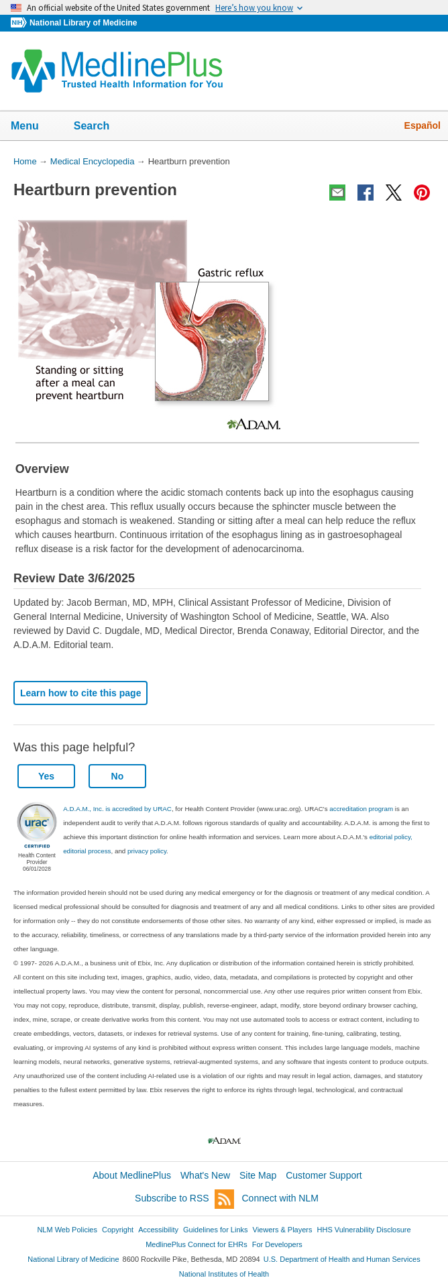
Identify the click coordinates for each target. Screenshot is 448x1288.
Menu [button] (33, 126)
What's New (205, 1175)
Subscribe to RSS (184, 1199)
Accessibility (158, 1230)
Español (422, 125)
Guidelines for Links (215, 1230)
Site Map (257, 1175)
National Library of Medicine (83, 23)
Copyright (117, 1230)
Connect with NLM (280, 1198)
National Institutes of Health (224, 1274)
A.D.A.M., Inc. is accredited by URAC (117, 808)
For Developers (277, 1244)
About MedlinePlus (132, 1175)
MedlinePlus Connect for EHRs (196, 1244)
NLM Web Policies (67, 1230)
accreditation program (361, 808)
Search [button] (100, 126)
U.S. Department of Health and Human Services (342, 1259)
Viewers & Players (283, 1230)
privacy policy (146, 851)
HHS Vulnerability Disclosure (364, 1230)
